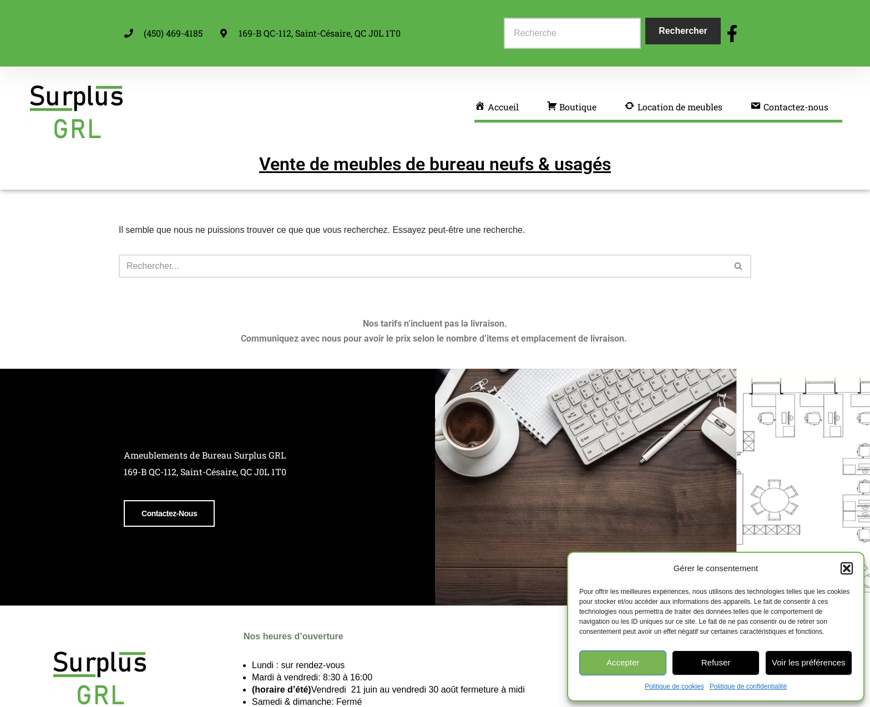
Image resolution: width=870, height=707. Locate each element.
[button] (846, 568)
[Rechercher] (422, 266)
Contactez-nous (167, 546)
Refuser (716, 662)
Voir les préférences (809, 662)
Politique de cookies (674, 686)
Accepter (622, 662)
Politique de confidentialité (748, 686)
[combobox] (572, 33)
